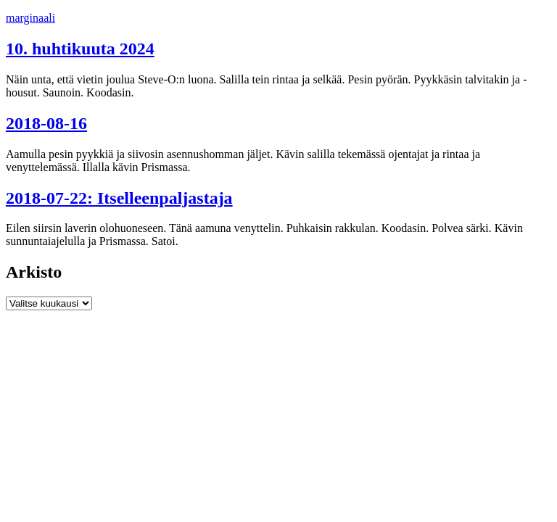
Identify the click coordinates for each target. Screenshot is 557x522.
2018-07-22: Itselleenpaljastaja (119, 197)
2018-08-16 (46, 123)
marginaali (30, 18)
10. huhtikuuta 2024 (80, 48)
